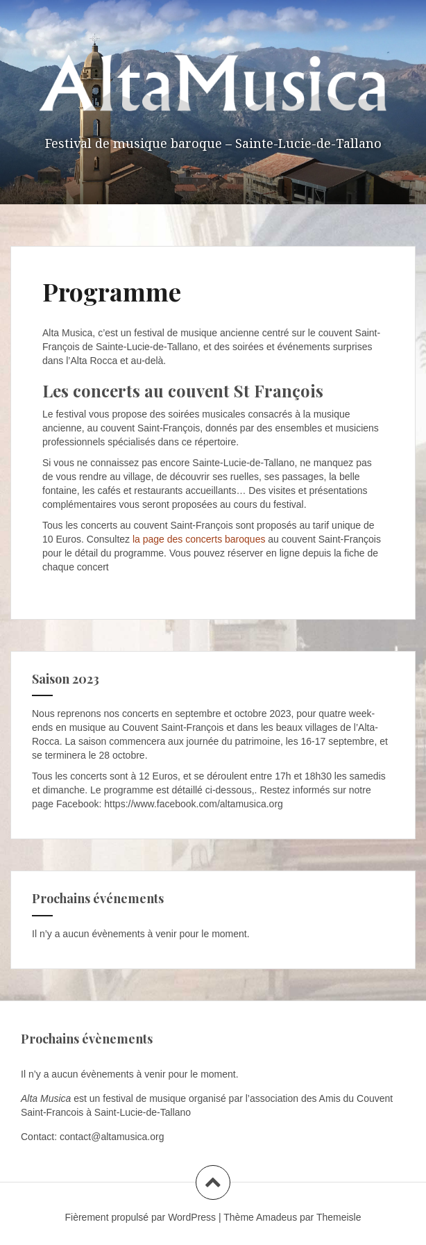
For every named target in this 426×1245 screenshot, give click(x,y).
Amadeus (276, 1217)
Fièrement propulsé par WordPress (140, 1217)
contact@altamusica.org (112, 1136)
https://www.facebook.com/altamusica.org (193, 803)
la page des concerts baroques (199, 539)
